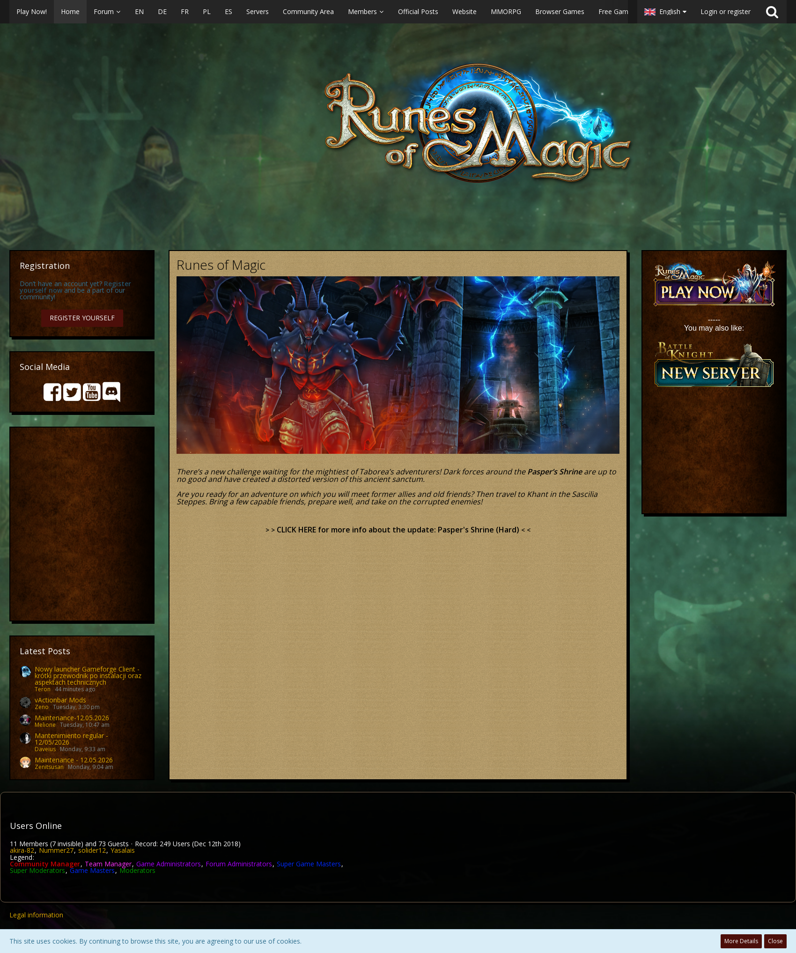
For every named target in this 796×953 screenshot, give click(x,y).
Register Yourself (82, 317)
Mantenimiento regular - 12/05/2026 (71, 738)
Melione (45, 725)
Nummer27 (56, 850)
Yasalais (123, 850)
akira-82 (22, 850)
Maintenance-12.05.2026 (72, 717)
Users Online (36, 825)
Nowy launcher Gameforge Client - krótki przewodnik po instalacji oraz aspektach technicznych (88, 676)
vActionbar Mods (60, 699)
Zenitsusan (49, 767)
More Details (741, 941)
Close (775, 941)
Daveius (45, 749)
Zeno (42, 707)
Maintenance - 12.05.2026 (74, 759)
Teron (43, 689)
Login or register (725, 11)
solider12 (92, 850)
